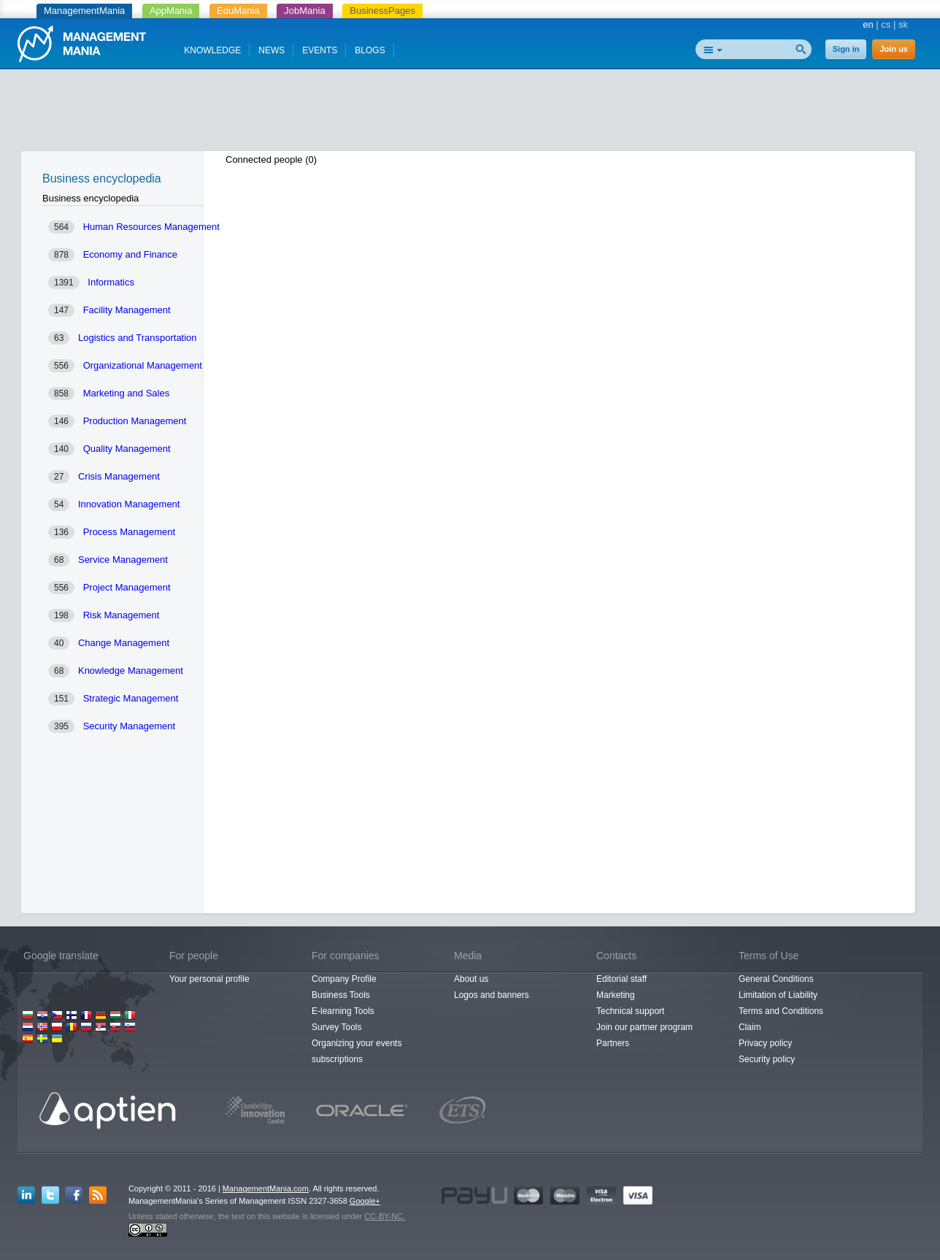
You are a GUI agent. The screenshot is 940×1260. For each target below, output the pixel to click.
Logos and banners (491, 995)
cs (885, 24)
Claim (750, 1027)
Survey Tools (336, 1027)
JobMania (304, 10)
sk (903, 24)
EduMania (238, 10)
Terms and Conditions (781, 1011)
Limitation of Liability (778, 995)
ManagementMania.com (266, 1188)
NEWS (271, 50)
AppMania (171, 10)
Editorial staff (621, 979)
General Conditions (776, 979)
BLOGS (370, 50)
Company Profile (344, 979)
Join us (893, 49)
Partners (612, 1043)
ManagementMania (84, 10)
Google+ (365, 1200)
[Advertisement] (470, 113)
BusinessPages (382, 10)
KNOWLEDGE (212, 50)
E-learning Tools (343, 1011)
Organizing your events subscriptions (356, 1051)
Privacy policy (765, 1043)
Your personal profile (209, 979)
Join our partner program (644, 1027)
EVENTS (319, 50)
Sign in (846, 49)
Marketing (615, 995)
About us (471, 979)
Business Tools (341, 995)
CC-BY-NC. (384, 1216)
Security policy (767, 1059)
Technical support (630, 1011)
